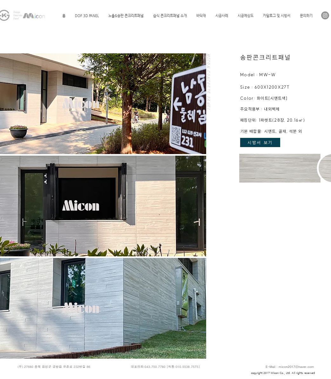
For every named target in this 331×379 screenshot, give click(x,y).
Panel (16, 18)
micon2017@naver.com (296, 366)
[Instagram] (325, 15)
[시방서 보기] (260, 142)
